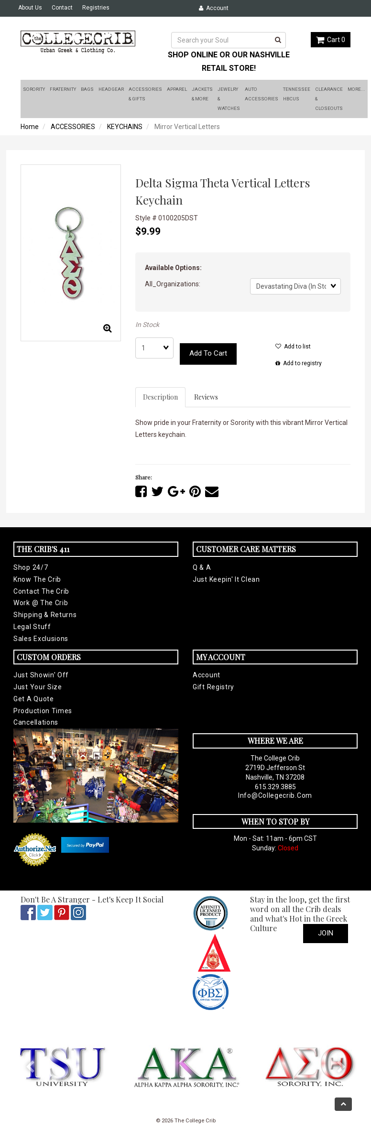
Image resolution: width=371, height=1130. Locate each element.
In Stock (147, 324)
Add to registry (298, 363)
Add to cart (208, 353)
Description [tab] (160, 397)
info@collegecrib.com (275, 795)
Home (30, 126)
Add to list (293, 346)
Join (325, 933)
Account (214, 8)
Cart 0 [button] (330, 39)
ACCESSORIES (73, 126)
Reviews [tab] (206, 397)
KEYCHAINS (124, 126)
